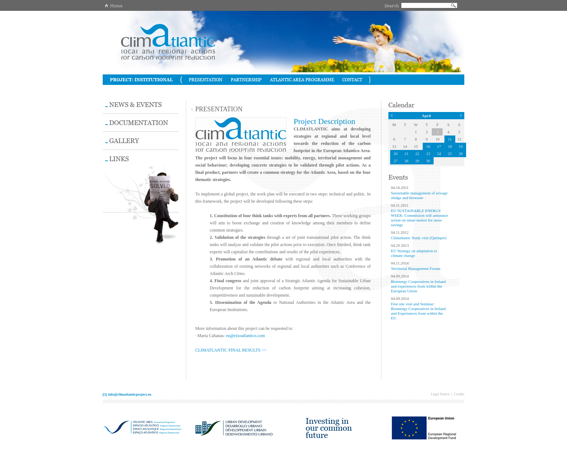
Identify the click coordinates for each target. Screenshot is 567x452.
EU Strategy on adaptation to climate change (414, 253)
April (426, 115)
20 (396, 153)
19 (461, 146)
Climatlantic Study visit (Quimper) (419, 238)
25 (450, 153)
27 (396, 161)
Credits (459, 394)
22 (417, 153)
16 (428, 146)
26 (461, 153)
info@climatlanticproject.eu (129, 394)
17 (439, 146)
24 (439, 153)
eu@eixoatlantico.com (245, 335)
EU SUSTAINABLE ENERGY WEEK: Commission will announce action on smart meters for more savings (419, 217)
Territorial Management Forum (415, 268)
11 (450, 139)
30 (428, 161)
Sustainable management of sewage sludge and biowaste (419, 195)
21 (407, 153)
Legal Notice (440, 394)
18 (450, 146)
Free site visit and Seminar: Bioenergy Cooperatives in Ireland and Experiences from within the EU (418, 311)
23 (428, 153)
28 (407, 161)
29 (417, 161)
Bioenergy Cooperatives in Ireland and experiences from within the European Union (418, 286)
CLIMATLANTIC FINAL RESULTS (227, 350)
